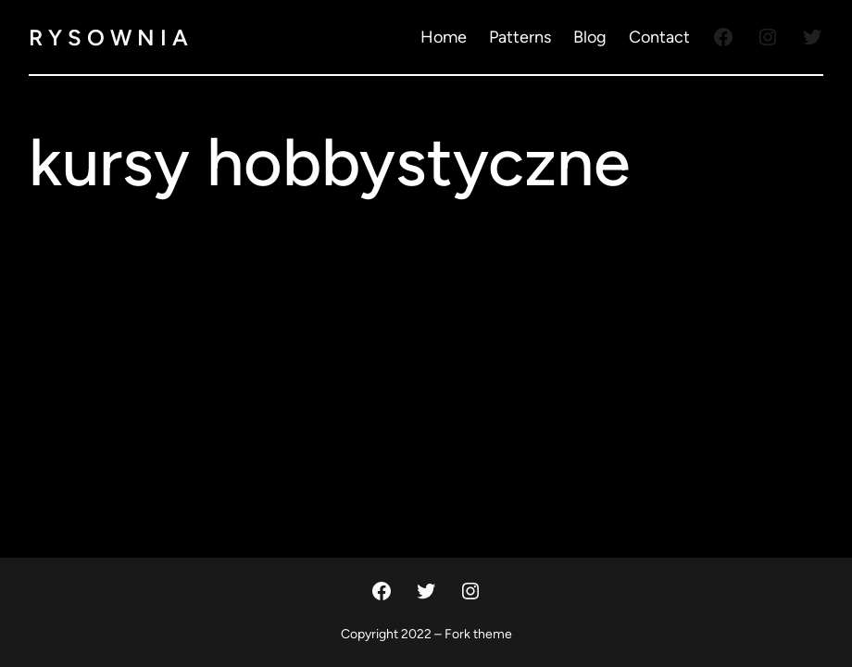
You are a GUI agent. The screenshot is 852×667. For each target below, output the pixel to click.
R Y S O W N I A (108, 37)
